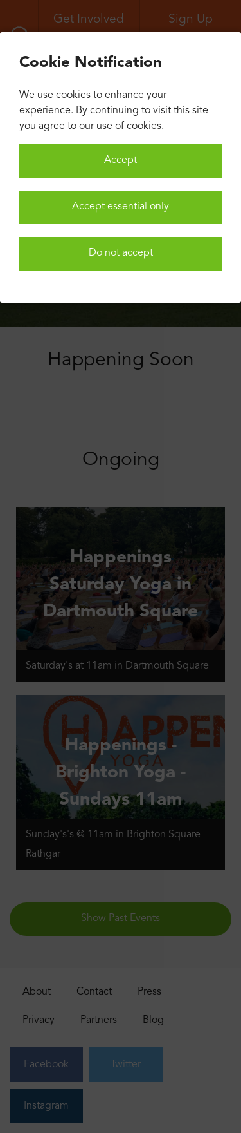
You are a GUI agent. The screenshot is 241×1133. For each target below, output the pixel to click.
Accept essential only (120, 207)
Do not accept (121, 253)
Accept (120, 160)
